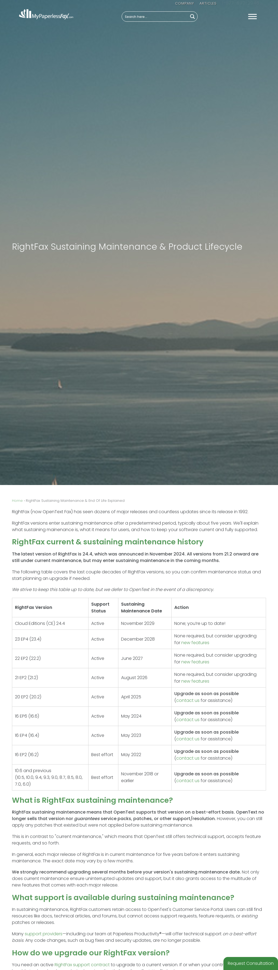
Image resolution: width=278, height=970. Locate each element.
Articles (208, 3)
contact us (188, 700)
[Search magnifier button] (192, 16)
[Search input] (155, 16)
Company (185, 3)
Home (17, 500)
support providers (43, 934)
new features (195, 643)
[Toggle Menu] (252, 16)
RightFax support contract (82, 965)
